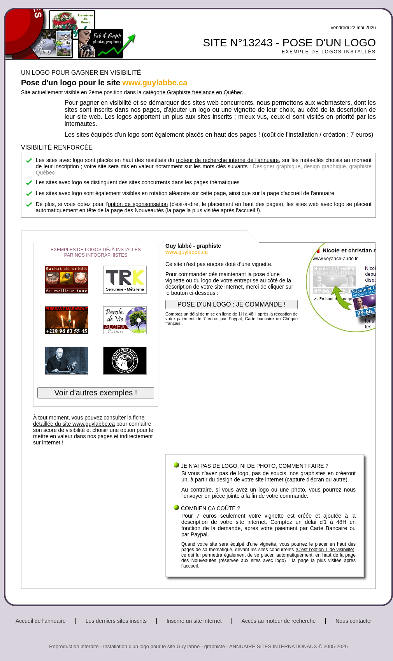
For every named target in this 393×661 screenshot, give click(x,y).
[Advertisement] (264, 391)
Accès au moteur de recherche (279, 621)
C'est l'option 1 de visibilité (325, 549)
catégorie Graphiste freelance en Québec (193, 92)
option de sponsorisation (138, 204)
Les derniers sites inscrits (116, 621)
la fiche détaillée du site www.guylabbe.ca (88, 420)
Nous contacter (353, 621)
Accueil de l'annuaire (41, 621)
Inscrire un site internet (194, 621)
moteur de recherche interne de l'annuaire (227, 160)
